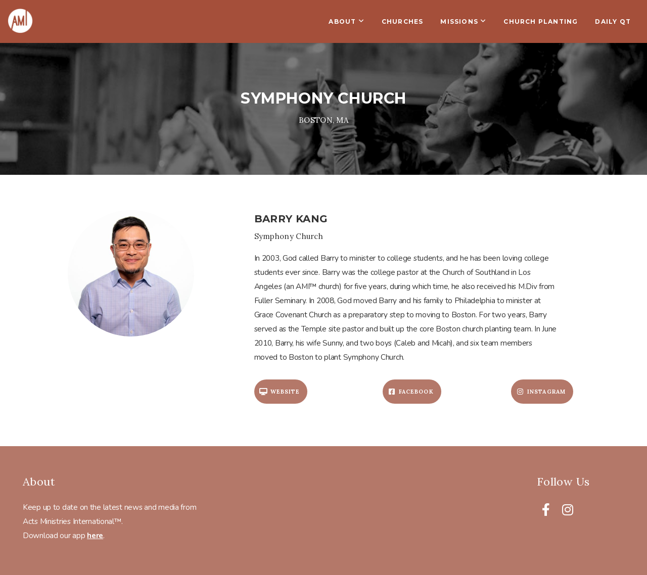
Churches (403, 21)
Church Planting (540, 21)
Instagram (541, 391)
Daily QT (613, 21)
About (346, 21)
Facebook (411, 391)
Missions (463, 21)
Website (279, 391)
